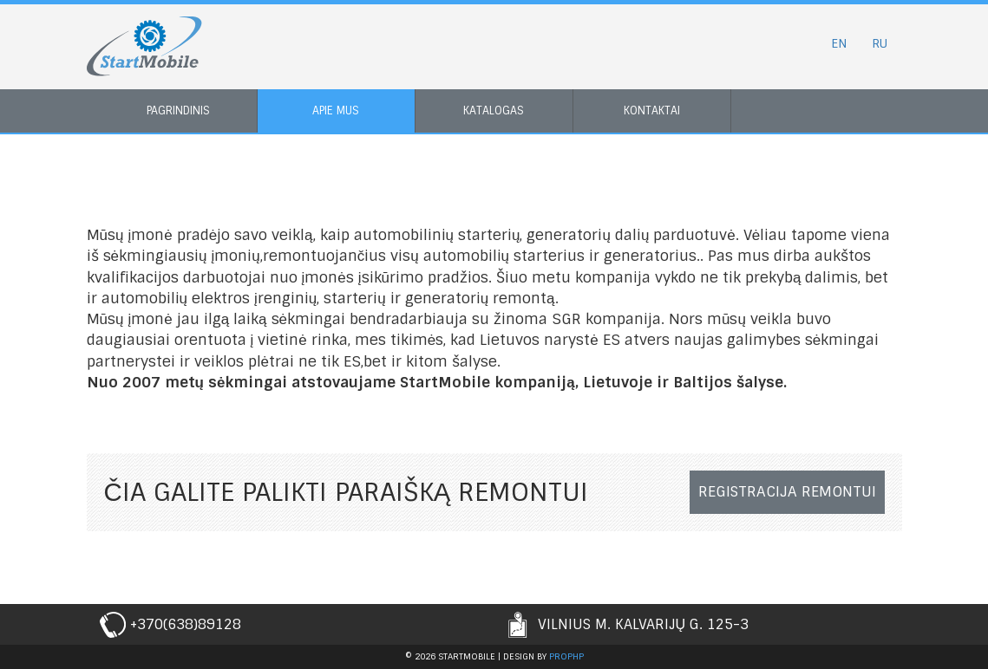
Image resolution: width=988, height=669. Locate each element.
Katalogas (493, 110)
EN (839, 43)
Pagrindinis (178, 110)
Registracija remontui (787, 491)
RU (879, 43)
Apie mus (335, 110)
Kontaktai (652, 110)
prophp (566, 656)
